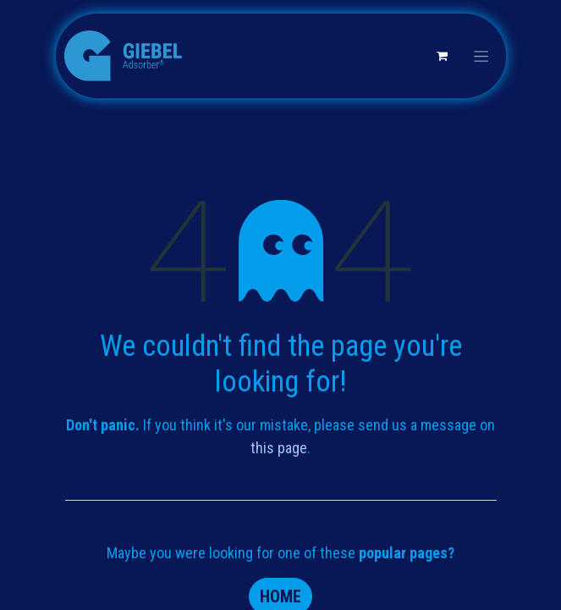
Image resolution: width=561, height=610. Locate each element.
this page (278, 448)
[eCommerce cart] (442, 56)
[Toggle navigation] (481, 56)
